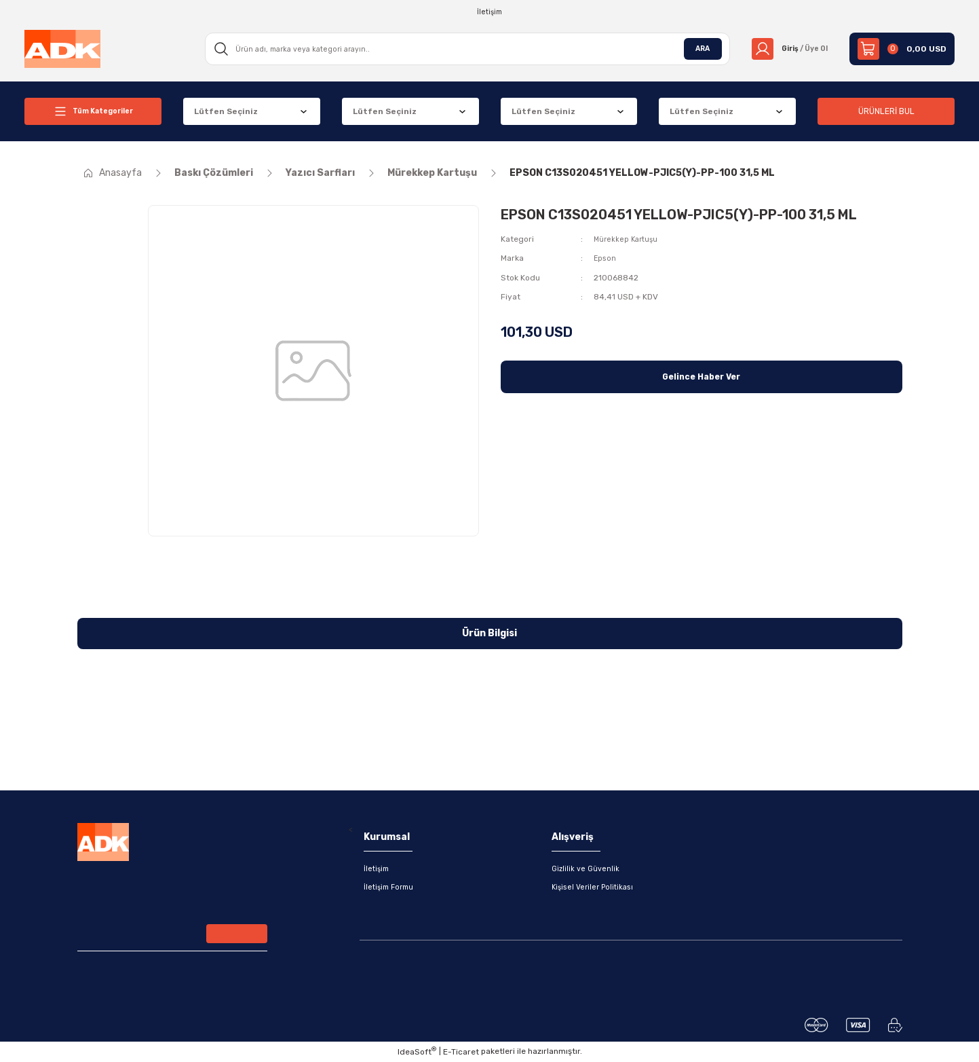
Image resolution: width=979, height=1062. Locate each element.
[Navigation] (92, 111)
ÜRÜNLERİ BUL (886, 111)
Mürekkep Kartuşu (628, 239)
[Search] (463, 49)
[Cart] (902, 49)
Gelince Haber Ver (701, 376)
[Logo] (62, 48)
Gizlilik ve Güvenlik (587, 869)
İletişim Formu (391, 888)
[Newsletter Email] (172, 937)
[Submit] (236, 937)
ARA (694, 49)
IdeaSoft (417, 1051)
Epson (605, 258)
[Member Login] (785, 49)
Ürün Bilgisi (489, 633)
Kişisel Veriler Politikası (596, 888)
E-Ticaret (461, 1052)
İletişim (377, 869)
